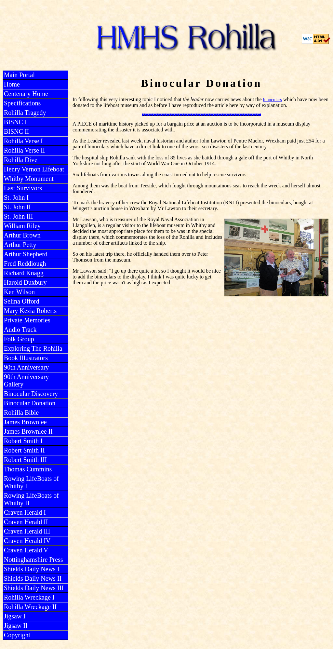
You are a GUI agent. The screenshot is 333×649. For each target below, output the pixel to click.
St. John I (16, 197)
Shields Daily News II (32, 578)
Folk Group (19, 339)
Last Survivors (23, 188)
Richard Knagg (24, 273)
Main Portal (19, 74)
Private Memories (27, 320)
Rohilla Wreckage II (30, 606)
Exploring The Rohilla (33, 348)
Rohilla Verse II (24, 150)
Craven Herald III (27, 531)
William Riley (22, 225)
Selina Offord (21, 301)
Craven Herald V (26, 550)
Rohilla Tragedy (25, 112)
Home (12, 84)
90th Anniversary (26, 367)
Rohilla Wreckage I (29, 597)
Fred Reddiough (25, 263)
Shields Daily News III (34, 587)
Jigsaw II (16, 625)
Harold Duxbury (25, 282)
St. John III (18, 216)
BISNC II (16, 131)
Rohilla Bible (21, 412)
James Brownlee (25, 422)
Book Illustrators (26, 357)
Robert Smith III (25, 459)
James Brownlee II (28, 431)
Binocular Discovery (31, 393)
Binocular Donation (29, 403)
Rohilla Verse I (23, 140)
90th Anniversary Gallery (26, 380)
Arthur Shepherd (25, 254)
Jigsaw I (14, 616)
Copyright (17, 635)
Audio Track (20, 329)
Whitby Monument (29, 178)
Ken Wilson (19, 291)
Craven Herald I (25, 512)
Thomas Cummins (28, 469)
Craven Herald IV (27, 540)
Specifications (22, 103)
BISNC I (15, 122)
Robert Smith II (24, 450)
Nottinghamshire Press (33, 559)
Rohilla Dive (20, 159)
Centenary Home (26, 93)
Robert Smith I (23, 440)
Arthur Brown (22, 235)
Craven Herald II (26, 521)
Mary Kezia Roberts (30, 310)
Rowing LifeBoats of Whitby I (31, 482)
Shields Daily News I (32, 569)
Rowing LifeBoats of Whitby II (31, 499)
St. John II (17, 206)
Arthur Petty (20, 244)
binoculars (272, 99)
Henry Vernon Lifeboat (34, 169)
